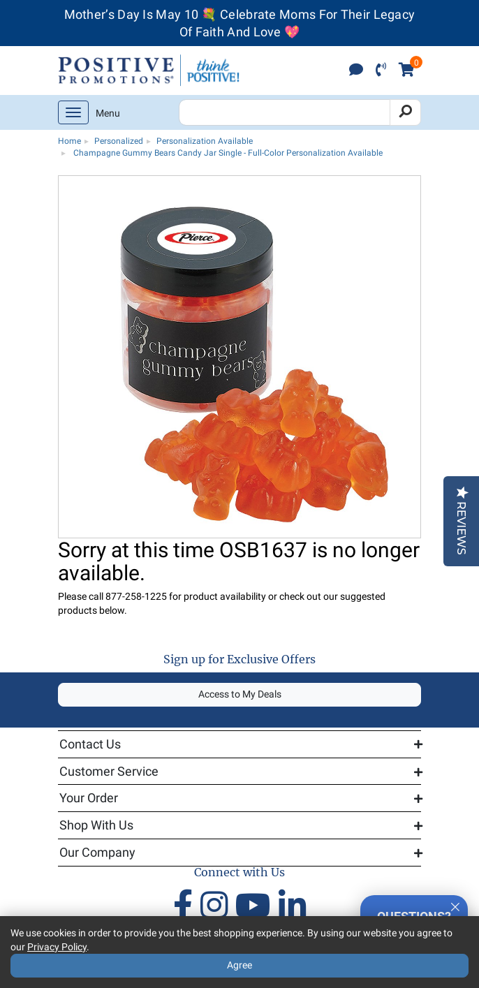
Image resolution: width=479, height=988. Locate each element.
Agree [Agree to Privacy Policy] (239, 965)
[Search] (405, 112)
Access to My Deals (239, 694)
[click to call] (380, 71)
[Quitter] (455, 905)
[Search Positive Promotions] (284, 112)
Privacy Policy (57, 946)
